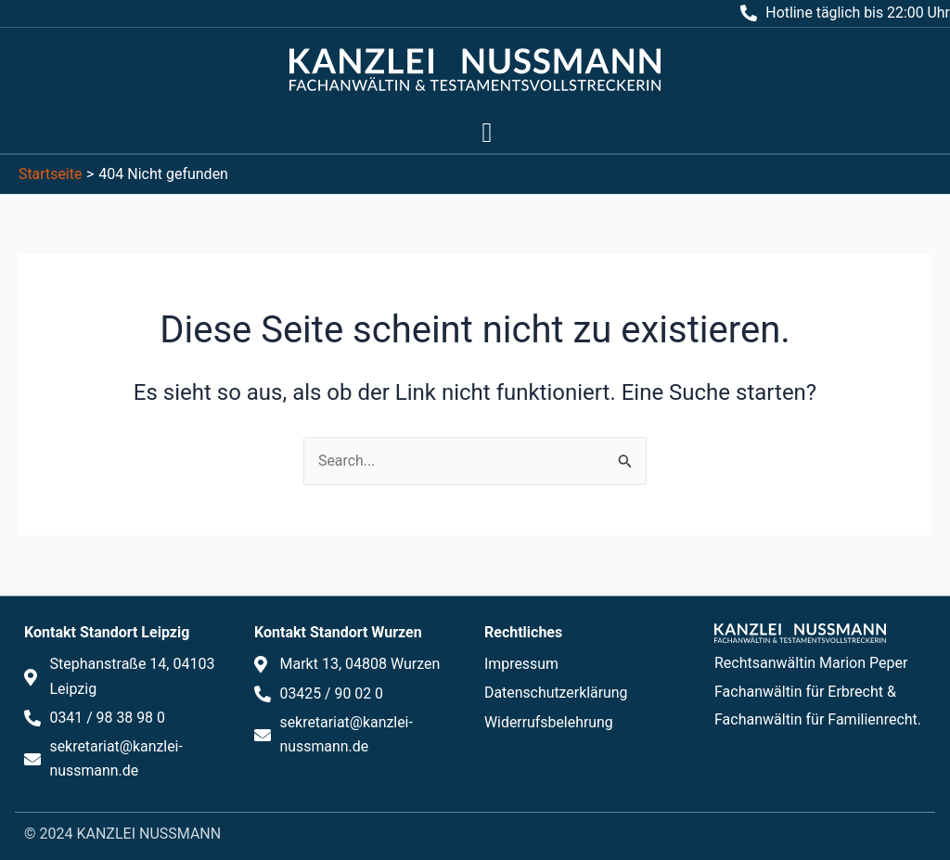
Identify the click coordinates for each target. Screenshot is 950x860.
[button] (487, 132)
